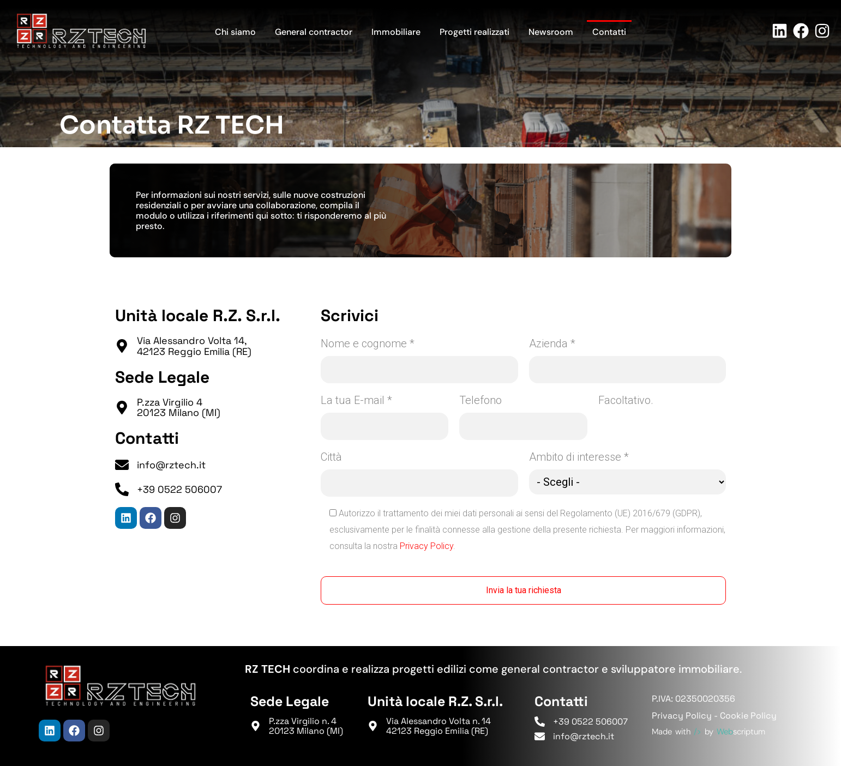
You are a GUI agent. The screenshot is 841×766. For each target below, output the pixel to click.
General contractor (313, 32)
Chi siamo (235, 32)
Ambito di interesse (579, 456)
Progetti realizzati (474, 32)
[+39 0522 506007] (122, 489)
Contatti (609, 32)
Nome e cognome (368, 343)
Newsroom (550, 32)
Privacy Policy (426, 546)
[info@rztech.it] (122, 465)
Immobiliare (395, 32)
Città (331, 456)
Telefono (480, 400)
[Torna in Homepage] (81, 31)
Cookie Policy (748, 715)
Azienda (552, 343)
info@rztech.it (171, 465)
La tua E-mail (356, 400)
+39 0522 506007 (179, 489)
